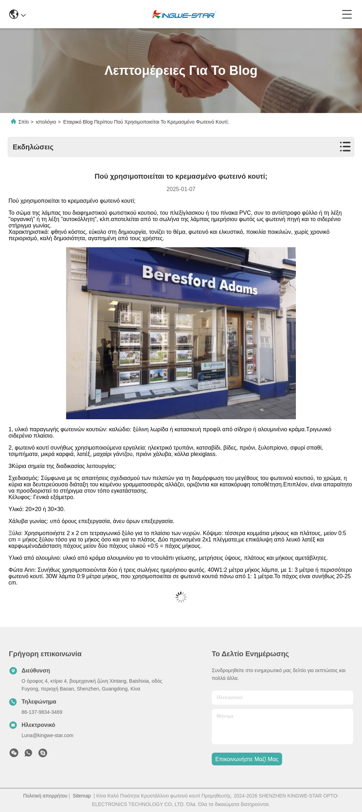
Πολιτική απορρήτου (45, 796)
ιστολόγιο (46, 122)
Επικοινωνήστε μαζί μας (247, 759)
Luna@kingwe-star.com (48, 735)
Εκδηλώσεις (33, 147)
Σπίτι (23, 122)
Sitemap (82, 796)
